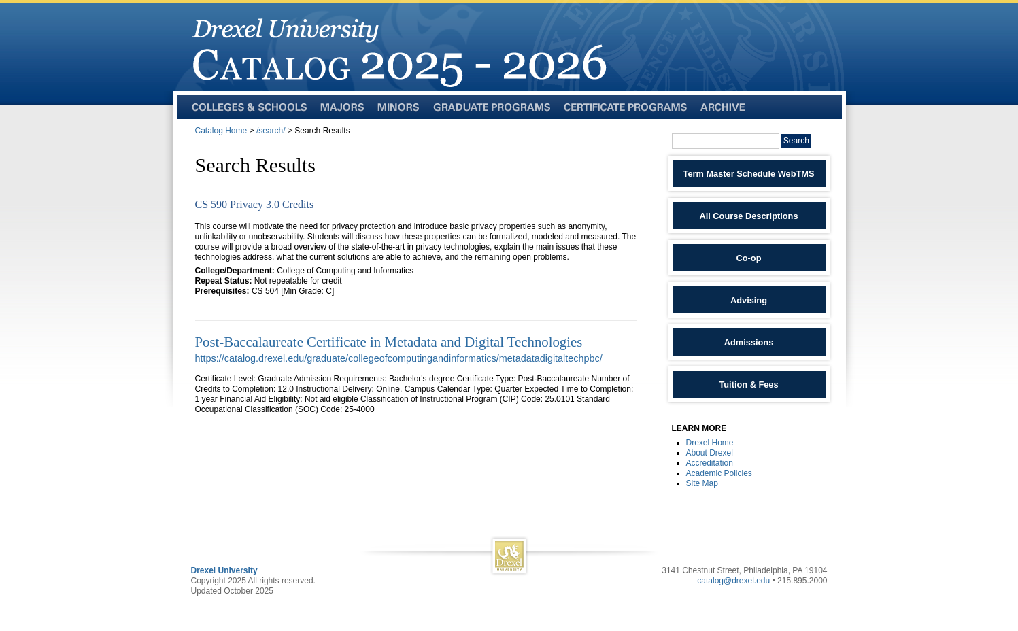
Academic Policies (719, 473)
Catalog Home (221, 130)
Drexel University (224, 570)
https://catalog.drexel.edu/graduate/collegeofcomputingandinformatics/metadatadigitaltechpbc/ (399, 358)
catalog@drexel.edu (733, 580)
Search (796, 141)
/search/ (271, 130)
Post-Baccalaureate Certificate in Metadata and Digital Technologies (389, 341)
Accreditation (709, 463)
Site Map (702, 483)
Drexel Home (710, 442)
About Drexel (709, 453)
